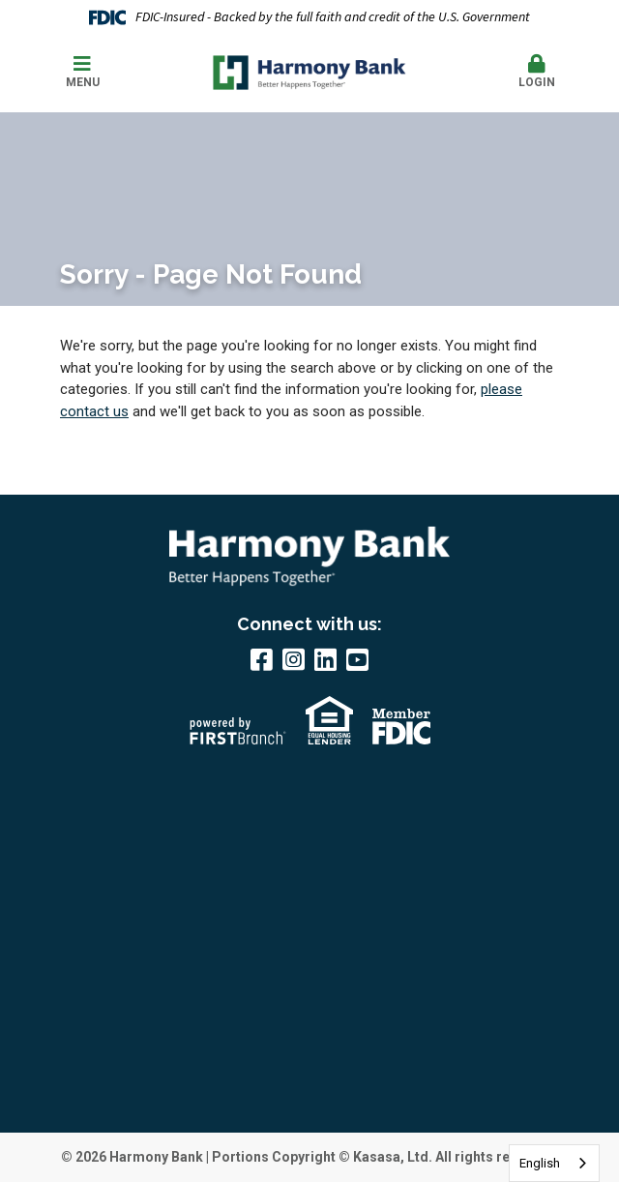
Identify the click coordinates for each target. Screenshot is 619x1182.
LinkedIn (325, 659)
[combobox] (554, 1163)
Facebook (262, 659)
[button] (535, 72)
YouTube (357, 659)
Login (536, 71)
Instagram (293, 659)
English (539, 1163)
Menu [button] (82, 71)
